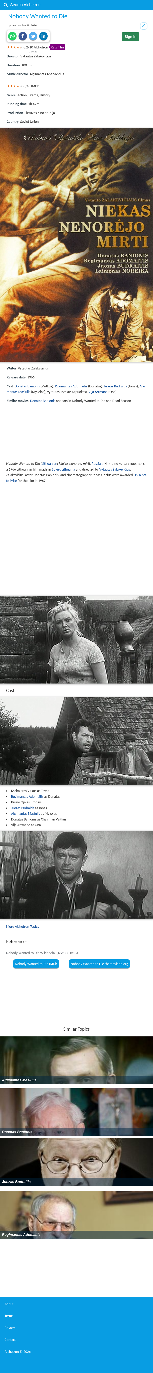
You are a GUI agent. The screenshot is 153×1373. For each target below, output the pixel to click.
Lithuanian (49, 463)
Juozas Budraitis (115, 386)
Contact (10, 1340)
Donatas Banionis (27, 386)
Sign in (130, 37)
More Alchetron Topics (22, 926)
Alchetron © (18, 1351)
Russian (97, 463)
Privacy (10, 1328)
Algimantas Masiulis (25, 813)
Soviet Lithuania (63, 469)
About (9, 1304)
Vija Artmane (97, 392)
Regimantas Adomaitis (71, 386)
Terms (9, 1316)
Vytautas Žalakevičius (114, 469)
